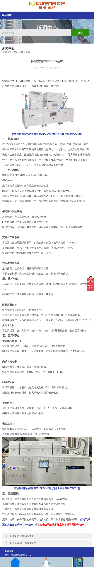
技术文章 (25, 52)
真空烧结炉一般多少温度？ (25, 543)
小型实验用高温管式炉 (23, 536)
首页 (16, 52)
